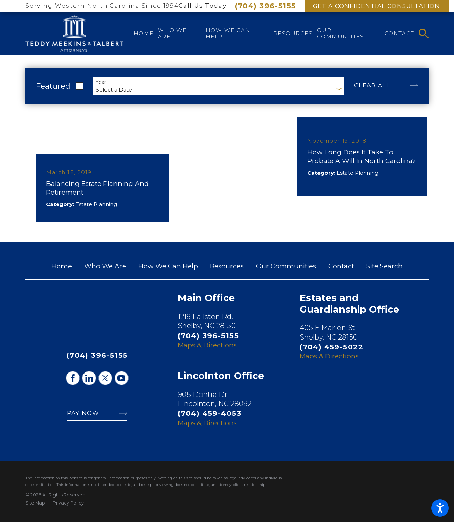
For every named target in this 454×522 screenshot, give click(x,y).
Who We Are (105, 266)
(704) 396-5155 (265, 5)
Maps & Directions (207, 345)
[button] (440, 508)
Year (101, 82)
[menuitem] (144, 33)
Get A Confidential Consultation (376, 5)
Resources (227, 266)
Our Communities (286, 266)
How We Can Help (168, 266)
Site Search (384, 266)
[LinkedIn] (89, 378)
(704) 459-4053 (209, 413)
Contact (341, 266)
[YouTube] (122, 378)
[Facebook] (73, 378)
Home (61, 266)
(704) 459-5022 (331, 346)
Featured (53, 85)
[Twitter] (105, 378)
